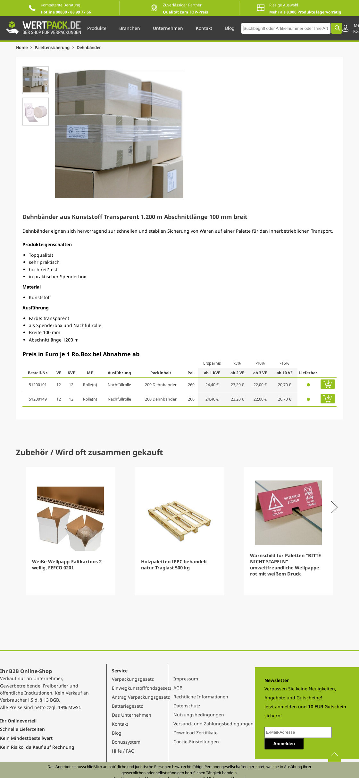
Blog (116, 733)
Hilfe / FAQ (123, 751)
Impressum (185, 679)
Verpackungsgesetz (133, 679)
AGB (177, 688)
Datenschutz (186, 706)
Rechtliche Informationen (200, 697)
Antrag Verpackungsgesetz (141, 697)
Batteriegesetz (127, 706)
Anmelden (284, 743)
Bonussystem (126, 742)
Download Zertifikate (195, 733)
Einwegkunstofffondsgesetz (141, 688)
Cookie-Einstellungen (196, 742)
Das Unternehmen (131, 715)
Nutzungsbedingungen (198, 715)
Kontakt (120, 724)
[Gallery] (179, 531)
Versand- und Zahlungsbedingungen (213, 724)
